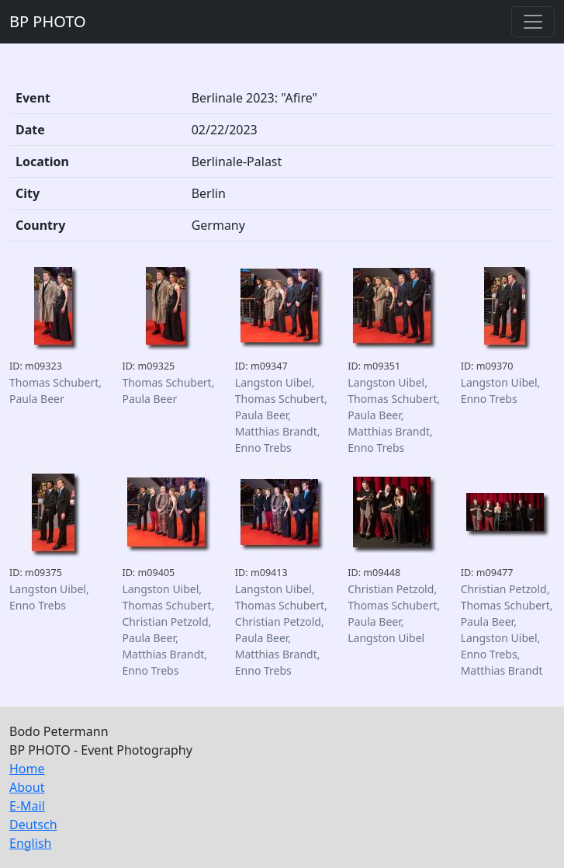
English (30, 843)
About (26, 787)
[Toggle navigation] (533, 21)
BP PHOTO (47, 21)
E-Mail (27, 805)
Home (27, 768)
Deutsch (33, 824)
